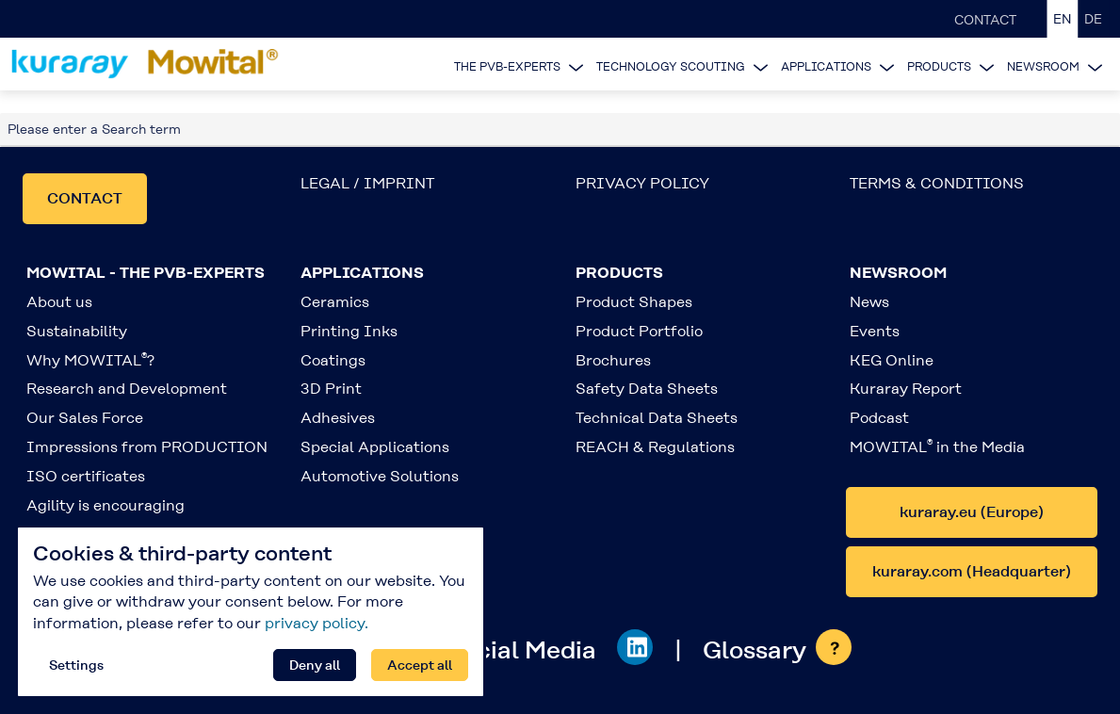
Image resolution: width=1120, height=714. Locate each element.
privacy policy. (316, 623)
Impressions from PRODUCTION (147, 447)
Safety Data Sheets (647, 389)
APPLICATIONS (826, 66)
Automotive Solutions (379, 476)
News (869, 302)
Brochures (613, 360)
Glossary (754, 650)
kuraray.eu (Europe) (972, 512)
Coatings (332, 360)
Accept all (419, 665)
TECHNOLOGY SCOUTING (670, 66)
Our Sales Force (84, 418)
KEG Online (891, 360)
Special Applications (374, 447)
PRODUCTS (939, 66)
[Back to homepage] (147, 64)
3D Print (331, 389)
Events (875, 331)
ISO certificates (85, 476)
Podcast (879, 418)
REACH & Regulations (655, 447)
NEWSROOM (1043, 66)
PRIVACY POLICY (642, 183)
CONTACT (985, 19)
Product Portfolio (639, 331)
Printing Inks (349, 331)
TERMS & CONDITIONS (937, 183)
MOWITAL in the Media (937, 446)
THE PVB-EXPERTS (507, 66)
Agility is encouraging (105, 505)
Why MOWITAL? (90, 359)
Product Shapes (634, 302)
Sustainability (76, 331)
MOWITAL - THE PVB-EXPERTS (145, 273)
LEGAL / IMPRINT (367, 183)
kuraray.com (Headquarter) (971, 571)
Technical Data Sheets (657, 418)
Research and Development (126, 389)
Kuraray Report (906, 389)
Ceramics (334, 302)
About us (59, 302)
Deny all (314, 665)
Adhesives (337, 418)
